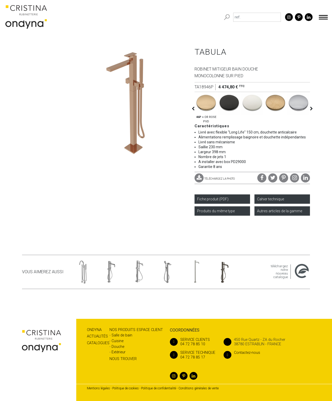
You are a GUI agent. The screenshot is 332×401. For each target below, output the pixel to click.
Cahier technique (270, 199)
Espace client (150, 330)
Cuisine (117, 341)
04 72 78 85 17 (192, 354)
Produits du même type (216, 211)
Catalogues (98, 343)
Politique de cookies (125, 388)
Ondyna (94, 330)
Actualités (97, 336)
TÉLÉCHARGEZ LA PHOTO (215, 178)
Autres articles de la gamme (279, 211)
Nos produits (122, 330)
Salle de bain (122, 335)
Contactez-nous (242, 352)
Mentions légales (98, 388)
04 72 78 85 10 (192, 341)
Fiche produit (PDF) (213, 199)
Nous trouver (123, 359)
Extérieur (119, 352)
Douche (118, 346)
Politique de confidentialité (158, 388)
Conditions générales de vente (198, 388)
